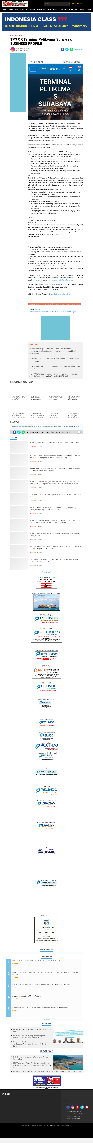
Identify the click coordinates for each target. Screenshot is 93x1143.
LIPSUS (49, 9)
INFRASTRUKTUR (47, 304)
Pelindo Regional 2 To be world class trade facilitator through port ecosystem (47, 1013)
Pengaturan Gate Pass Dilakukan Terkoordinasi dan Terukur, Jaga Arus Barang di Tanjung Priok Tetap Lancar (31, 1048)
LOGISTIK (56, 9)
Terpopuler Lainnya (46, 1023)
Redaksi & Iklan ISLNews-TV (75, 1116)
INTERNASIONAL (60, 304)
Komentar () (78, 49)
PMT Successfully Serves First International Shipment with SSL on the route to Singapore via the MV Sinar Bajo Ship (56, 463)
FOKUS (40, 1103)
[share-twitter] (67, 49)
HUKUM (4, 1105)
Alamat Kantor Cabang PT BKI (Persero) (35, 1000)
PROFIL (82, 9)
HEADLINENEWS (30, 9)
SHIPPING (41, 1108)
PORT (76, 9)
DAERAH (4, 1103)
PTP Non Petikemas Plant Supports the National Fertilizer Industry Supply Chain (56, 539)
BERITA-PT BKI (19, 9)
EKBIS (22, 1103)
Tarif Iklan (84, 1118)
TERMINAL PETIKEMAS (36, 307)
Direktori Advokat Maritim (74, 1123)
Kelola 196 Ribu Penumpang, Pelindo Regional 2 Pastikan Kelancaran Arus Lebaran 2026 (30, 1041)
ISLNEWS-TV (41, 9)
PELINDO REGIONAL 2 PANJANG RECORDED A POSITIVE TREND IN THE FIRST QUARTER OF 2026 (56, 554)
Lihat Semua (46, 576)
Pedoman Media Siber (73, 1118)
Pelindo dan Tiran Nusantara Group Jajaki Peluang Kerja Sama (32, 1035)
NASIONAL (5, 1108)
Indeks (11, 9)
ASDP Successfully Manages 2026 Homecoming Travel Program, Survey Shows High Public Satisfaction (54, 515)
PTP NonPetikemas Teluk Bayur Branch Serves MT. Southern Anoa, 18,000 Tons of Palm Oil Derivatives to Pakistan (55, 528)
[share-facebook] (62, 49)
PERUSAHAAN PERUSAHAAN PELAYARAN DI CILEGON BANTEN (48, 964)
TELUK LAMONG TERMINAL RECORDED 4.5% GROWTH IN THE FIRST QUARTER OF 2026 (55, 565)
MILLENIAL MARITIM (67, 9)
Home (4, 9)
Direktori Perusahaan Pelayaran (76, 1121)
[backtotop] (47, 1094)
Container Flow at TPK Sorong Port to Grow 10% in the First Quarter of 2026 (54, 500)
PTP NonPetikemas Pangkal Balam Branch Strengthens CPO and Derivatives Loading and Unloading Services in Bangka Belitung (55, 489)
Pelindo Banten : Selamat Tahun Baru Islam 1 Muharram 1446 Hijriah (53, 315)
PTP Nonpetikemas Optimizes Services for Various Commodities (53, 448)
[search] (57, 4)
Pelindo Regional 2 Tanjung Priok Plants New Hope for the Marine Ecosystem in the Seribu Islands (54, 476)
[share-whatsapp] (71, 49)
